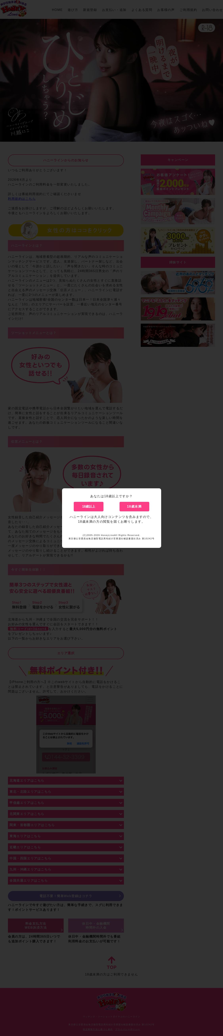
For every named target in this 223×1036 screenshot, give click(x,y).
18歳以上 (88, 506)
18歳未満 (134, 506)
